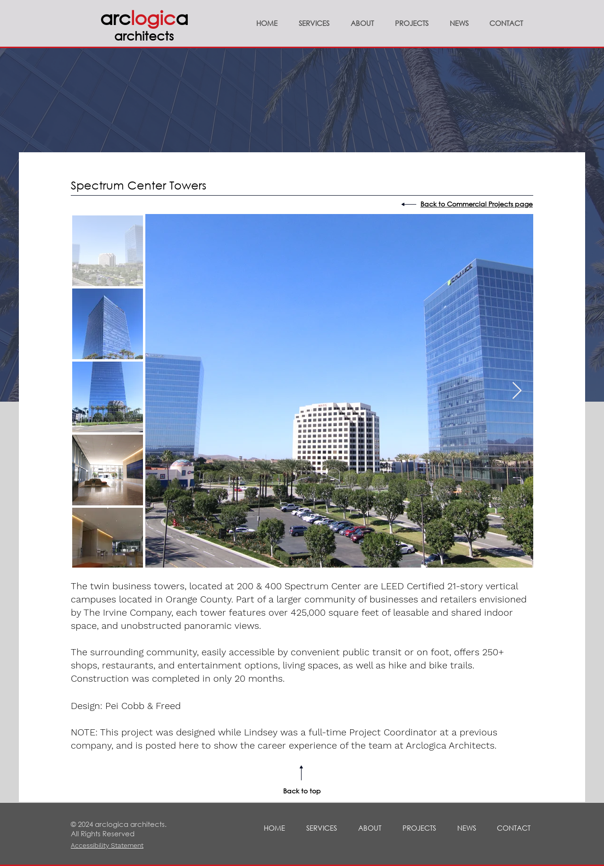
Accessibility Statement (107, 845)
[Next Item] (517, 391)
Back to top (302, 790)
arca (144, 17)
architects (144, 35)
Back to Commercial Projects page (476, 203)
